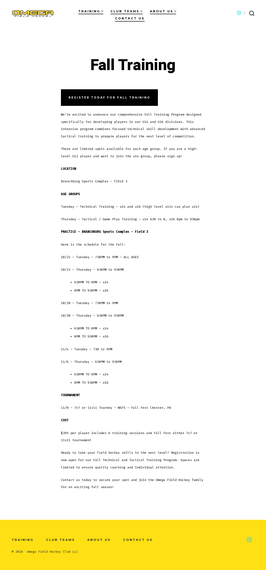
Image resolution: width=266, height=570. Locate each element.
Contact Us (130, 18)
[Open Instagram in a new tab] (239, 12)
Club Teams (126, 11)
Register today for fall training (109, 97)
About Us (163, 11)
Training (90, 11)
